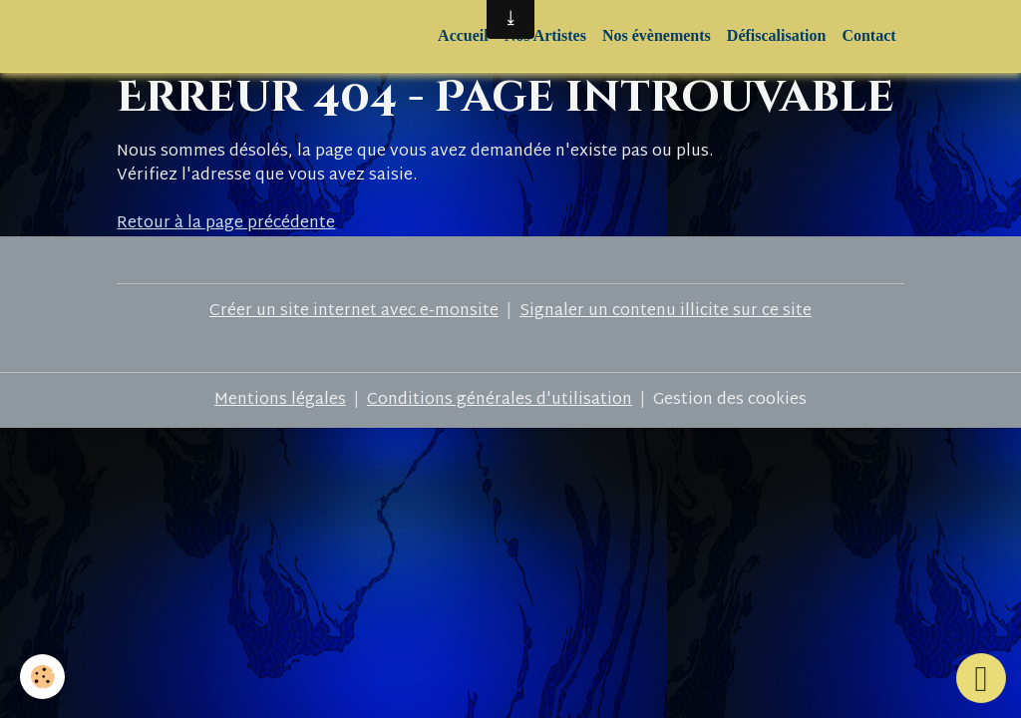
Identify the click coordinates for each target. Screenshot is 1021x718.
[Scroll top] (981, 678)
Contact (868, 35)
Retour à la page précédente (226, 223)
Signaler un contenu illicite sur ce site (665, 311)
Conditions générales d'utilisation (499, 400)
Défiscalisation (777, 35)
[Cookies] (42, 676)
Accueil (463, 35)
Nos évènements (656, 35)
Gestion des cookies (730, 401)
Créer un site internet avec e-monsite (354, 311)
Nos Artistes (545, 35)
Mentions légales (280, 400)
